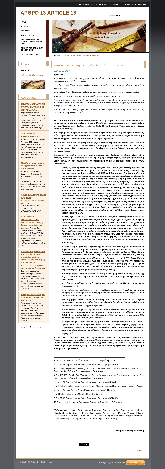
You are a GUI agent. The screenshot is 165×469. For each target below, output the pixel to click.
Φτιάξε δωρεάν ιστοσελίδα (112, 462)
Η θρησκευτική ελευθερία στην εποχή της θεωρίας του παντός (33, 297)
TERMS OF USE (27, 35)
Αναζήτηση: (115, 15)
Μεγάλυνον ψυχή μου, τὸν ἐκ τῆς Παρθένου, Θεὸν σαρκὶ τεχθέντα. (33, 166)
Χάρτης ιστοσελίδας (110, 4)
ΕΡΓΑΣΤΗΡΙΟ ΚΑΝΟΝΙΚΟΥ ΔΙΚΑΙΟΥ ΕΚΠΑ (32, 49)
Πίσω (139, 451)
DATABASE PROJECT (30, 54)
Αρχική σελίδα (88, 4)
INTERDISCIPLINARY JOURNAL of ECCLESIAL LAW (31, 42)
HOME (57, 55)
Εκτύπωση (142, 4)
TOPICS (24, 26)
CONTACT (25, 31)
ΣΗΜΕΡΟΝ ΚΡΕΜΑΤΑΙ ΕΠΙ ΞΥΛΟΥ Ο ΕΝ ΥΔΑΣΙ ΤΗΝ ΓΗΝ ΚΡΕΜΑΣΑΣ (33, 107)
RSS (128, 4)
